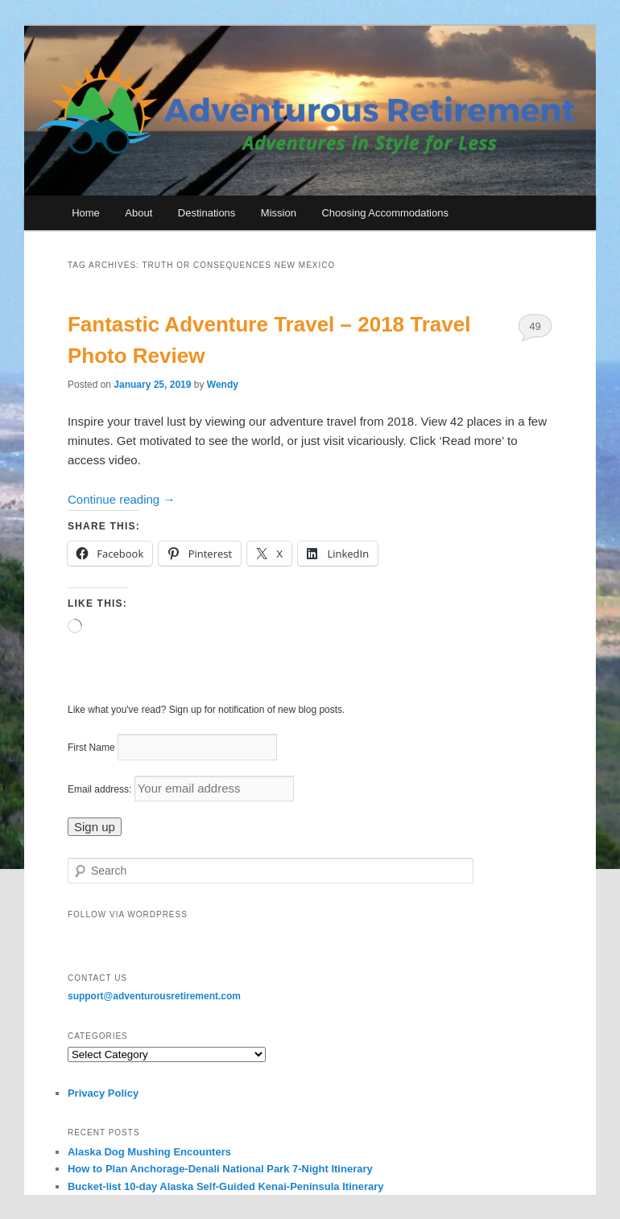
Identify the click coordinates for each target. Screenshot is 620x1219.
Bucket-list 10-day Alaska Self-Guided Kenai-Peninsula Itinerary (226, 1186)
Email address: (101, 789)
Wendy (222, 384)
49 (534, 326)
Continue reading (121, 499)
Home (86, 213)
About (138, 213)
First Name (91, 747)
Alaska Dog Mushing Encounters (149, 1152)
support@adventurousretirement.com (154, 996)
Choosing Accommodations (384, 213)
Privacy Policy (103, 1093)
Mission (278, 213)
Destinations (207, 213)
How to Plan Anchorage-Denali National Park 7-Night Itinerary (220, 1169)
